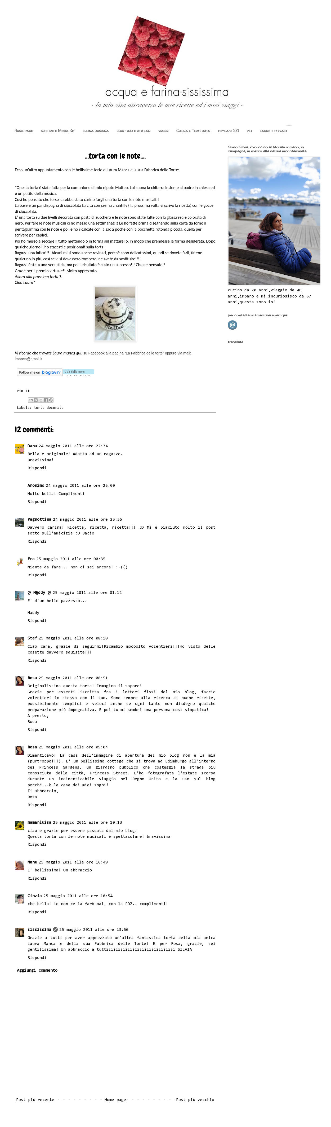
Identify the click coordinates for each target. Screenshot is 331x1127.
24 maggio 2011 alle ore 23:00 (80, 486)
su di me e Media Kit (58, 130)
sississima (39, 930)
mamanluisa (39, 823)
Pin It (23, 391)
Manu (32, 862)
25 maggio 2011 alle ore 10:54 (78, 896)
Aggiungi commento (37, 970)
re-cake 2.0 (228, 130)
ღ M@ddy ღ (39, 593)
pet (249, 130)
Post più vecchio (195, 1100)
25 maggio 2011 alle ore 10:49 (73, 862)
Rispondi (37, 468)
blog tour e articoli (133, 130)
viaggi (163, 130)
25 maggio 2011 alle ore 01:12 (87, 593)
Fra (31, 559)
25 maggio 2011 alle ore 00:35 (70, 559)
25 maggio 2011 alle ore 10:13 (87, 823)
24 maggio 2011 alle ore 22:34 (73, 446)
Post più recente (35, 1100)
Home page (24, 130)
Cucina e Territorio (193, 130)
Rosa (32, 678)
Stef (32, 638)
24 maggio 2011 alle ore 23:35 (87, 520)
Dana (32, 446)
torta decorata (49, 408)
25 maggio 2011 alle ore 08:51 (73, 678)
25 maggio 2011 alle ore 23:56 (93, 930)
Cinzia (35, 896)
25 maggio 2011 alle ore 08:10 (73, 638)
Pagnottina (39, 520)
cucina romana (96, 130)
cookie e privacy (273, 130)
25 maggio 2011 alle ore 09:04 (73, 747)
